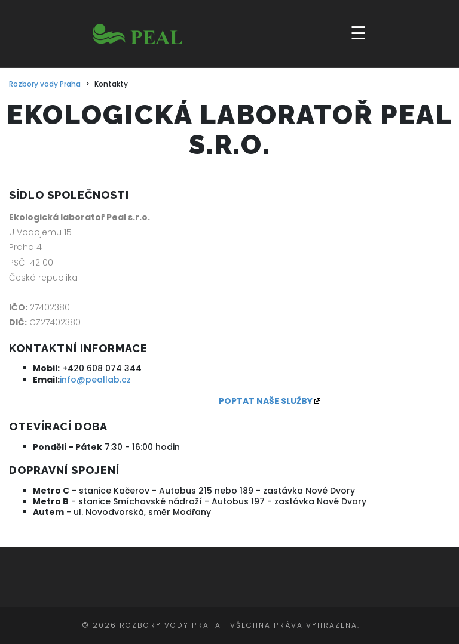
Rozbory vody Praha (45, 84)
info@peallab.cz (95, 380)
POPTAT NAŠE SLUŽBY (266, 401)
